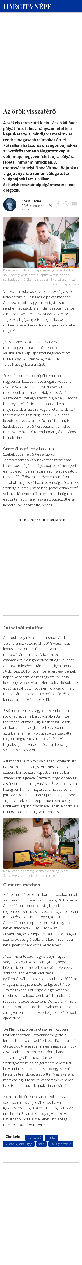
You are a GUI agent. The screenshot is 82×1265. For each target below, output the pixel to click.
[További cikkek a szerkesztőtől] (12, 200)
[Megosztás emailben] (74, 204)
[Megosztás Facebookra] (58, 204)
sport (41, 1144)
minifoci (51, 1137)
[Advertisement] (41, 42)
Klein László (34, 1137)
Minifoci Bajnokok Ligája (18, 1144)
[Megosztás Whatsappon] (66, 204)
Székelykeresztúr (61, 1144)
